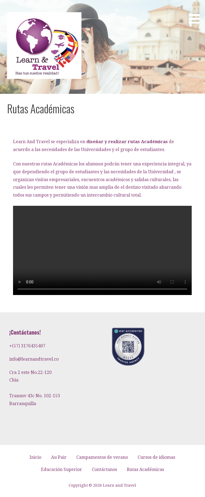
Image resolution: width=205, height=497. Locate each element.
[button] (196, 12)
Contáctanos (104, 469)
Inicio (35, 457)
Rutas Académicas (145, 469)
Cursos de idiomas (156, 457)
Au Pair (59, 457)
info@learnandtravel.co (34, 359)
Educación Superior (61, 469)
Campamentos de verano (102, 457)
